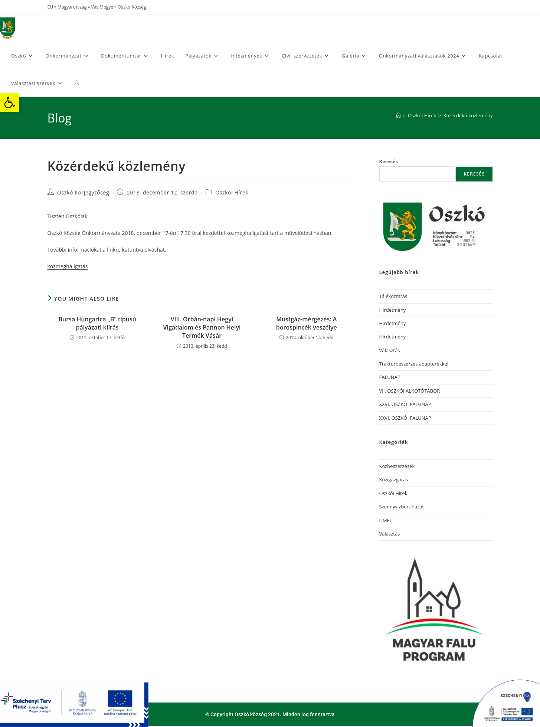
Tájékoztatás (393, 296)
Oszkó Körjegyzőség (83, 192)
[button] (9, 102)
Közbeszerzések (397, 466)
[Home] (398, 115)
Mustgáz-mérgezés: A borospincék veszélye (306, 323)
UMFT (385, 520)
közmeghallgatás (68, 266)
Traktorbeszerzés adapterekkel (414, 363)
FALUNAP (389, 377)
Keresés (388, 161)
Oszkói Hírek (231, 192)
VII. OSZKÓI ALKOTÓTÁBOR (409, 390)
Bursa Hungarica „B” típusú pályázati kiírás (97, 323)
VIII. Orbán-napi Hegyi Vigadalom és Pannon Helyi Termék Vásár (202, 327)
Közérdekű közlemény (467, 115)
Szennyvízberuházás (402, 506)
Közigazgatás (393, 479)
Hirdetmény (392, 310)
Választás (389, 350)
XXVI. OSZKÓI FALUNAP (405, 404)
